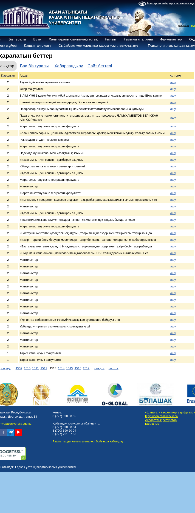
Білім (37, 39)
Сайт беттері (100, 66)
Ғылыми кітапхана (138, 39)
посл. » (114, 368)
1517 (86, 368)
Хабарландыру (68, 66)
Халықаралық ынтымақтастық (73, 39)
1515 (69, 368)
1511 (35, 368)
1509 (19, 368)
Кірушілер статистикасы (161, 416)
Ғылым (110, 39)
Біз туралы (17, 39)
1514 (61, 368)
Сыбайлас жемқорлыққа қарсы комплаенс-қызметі (100, 45)
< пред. (5, 368)
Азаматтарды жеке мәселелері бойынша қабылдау (88, 441)
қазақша (183, 25)
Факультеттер (171, 39)
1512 (43, 368)
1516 (77, 368)
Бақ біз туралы (34, 66)
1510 (27, 368)
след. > (99, 368)
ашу (173, 82)
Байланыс (152, 423)
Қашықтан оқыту (37, 45)
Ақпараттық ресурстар (161, 420)
